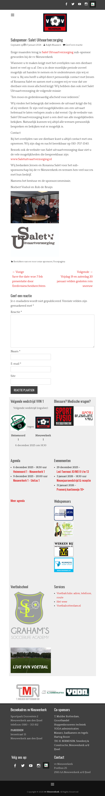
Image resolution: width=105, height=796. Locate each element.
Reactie (16, 312)
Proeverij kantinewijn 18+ (70, 489)
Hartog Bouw (62, 736)
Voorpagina (59, 261)
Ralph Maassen (53, 45)
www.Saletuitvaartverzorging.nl (31, 159)
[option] (28, 692)
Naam (15, 351)
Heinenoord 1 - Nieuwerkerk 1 (29, 471)
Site (13, 376)
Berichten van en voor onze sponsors (33, 261)
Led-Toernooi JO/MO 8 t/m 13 (73, 471)
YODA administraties (66, 728)
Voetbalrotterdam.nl (69, 605)
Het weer (62, 601)
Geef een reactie (74, 45)
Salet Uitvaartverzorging (57, 52)
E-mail (16, 363)
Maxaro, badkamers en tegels (71, 732)
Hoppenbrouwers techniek (70, 724)
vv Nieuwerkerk (51, 792)
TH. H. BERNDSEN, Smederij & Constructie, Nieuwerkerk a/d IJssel (71, 745)
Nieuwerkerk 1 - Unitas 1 (26, 480)
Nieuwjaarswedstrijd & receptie (74, 480)
